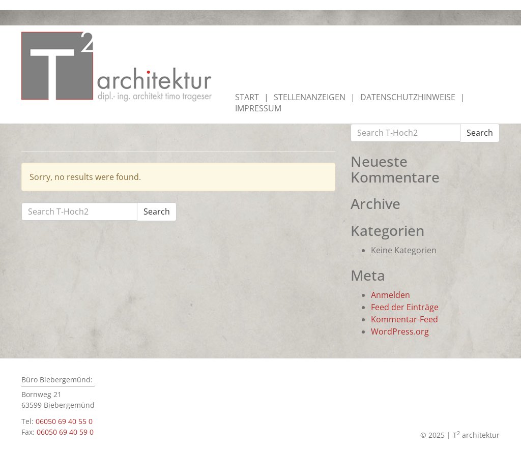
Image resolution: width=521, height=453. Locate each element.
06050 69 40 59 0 (65, 432)
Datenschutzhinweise (407, 97)
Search (156, 211)
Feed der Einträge (405, 307)
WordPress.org (400, 331)
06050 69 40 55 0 (64, 421)
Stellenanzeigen (309, 97)
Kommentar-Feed (404, 319)
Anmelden (390, 294)
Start (247, 97)
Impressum (258, 108)
